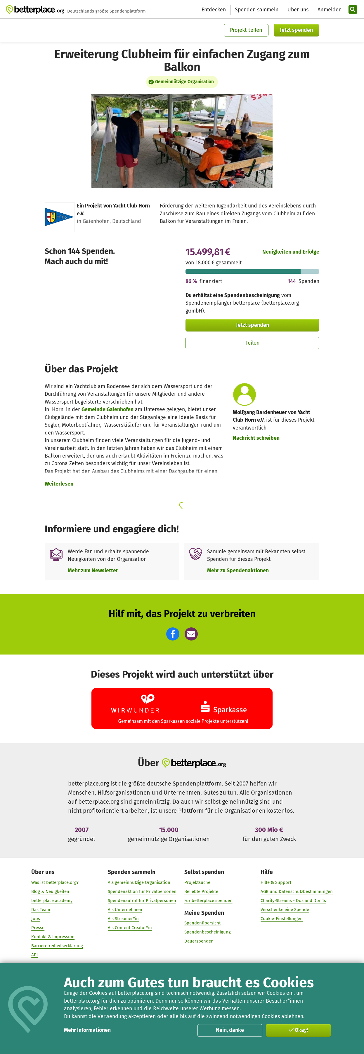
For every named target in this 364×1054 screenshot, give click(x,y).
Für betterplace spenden (208, 900)
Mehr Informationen (87, 1030)
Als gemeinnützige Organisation (139, 882)
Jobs (35, 918)
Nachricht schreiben (256, 438)
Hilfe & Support (276, 882)
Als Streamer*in (123, 918)
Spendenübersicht (202, 923)
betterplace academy (51, 900)
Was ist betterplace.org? (55, 882)
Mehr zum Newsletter (93, 571)
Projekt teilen (246, 30)
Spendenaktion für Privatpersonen (142, 891)
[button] (172, 634)
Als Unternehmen (125, 909)
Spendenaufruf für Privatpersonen (142, 900)
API (34, 954)
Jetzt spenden (296, 30)
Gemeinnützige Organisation (184, 81)
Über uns (297, 10)
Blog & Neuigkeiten (50, 891)
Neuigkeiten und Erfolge (290, 252)
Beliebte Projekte (201, 891)
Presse (37, 927)
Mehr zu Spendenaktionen (238, 571)
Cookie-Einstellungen (282, 918)
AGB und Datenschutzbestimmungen (297, 891)
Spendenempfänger (209, 303)
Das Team (40, 909)
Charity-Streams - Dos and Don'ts (293, 900)
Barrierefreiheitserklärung (57, 945)
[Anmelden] (329, 10)
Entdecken (214, 10)
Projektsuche (197, 882)
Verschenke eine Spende (285, 909)
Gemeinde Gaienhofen (108, 409)
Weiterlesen (59, 484)
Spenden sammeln (256, 10)
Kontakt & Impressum (52, 936)
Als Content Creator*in (130, 927)
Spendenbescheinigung (207, 932)
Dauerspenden (198, 941)
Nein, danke (230, 1030)
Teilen (252, 343)
